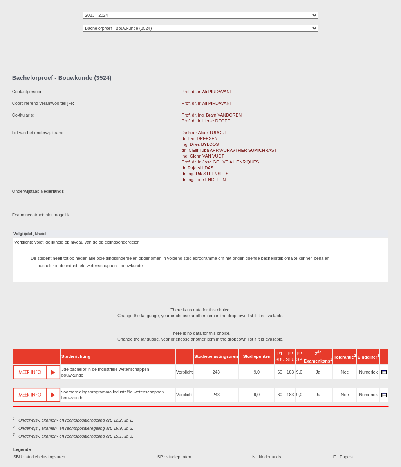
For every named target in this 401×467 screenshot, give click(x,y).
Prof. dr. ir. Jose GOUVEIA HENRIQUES (220, 162)
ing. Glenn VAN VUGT (203, 156)
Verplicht (184, 372)
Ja (318, 372)
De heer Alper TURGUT (204, 132)
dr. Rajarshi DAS (197, 167)
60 (279, 372)
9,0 (257, 372)
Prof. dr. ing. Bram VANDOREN (212, 115)
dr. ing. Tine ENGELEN (204, 179)
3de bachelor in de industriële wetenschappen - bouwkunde (106, 372)
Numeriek (368, 372)
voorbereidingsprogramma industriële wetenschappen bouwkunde (112, 395)
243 (216, 372)
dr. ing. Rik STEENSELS (205, 173)
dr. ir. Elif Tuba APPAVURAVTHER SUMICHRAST (229, 150)
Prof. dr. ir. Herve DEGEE (206, 121)
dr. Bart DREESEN (200, 138)
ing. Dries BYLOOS (200, 144)
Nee (345, 372)
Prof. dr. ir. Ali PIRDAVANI (206, 91)
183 (290, 372)
